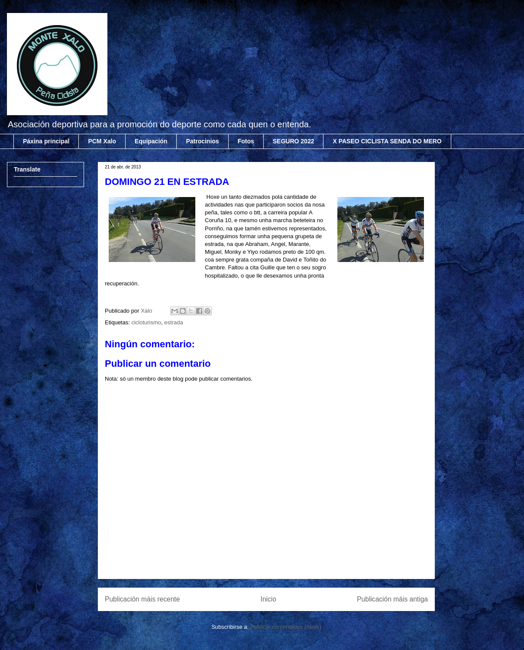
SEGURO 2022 (293, 141)
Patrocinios (202, 141)
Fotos (246, 141)
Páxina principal (46, 141)
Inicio (268, 599)
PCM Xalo (102, 141)
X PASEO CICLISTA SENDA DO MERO (387, 141)
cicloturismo (146, 322)
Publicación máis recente (142, 599)
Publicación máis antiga (392, 599)
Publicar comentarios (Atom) (285, 627)
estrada (173, 322)
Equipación (151, 141)
